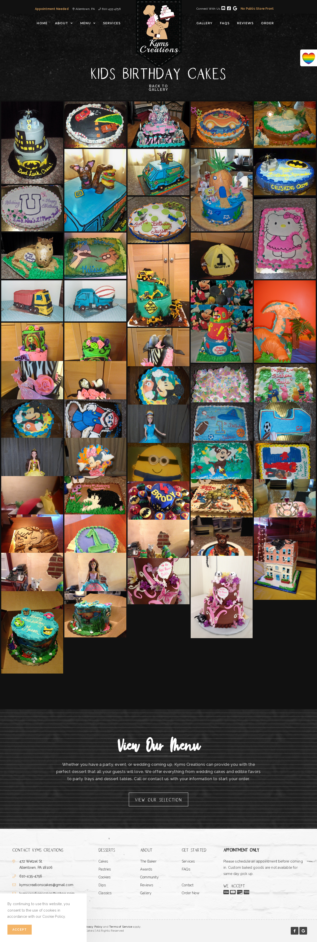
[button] (158, 799)
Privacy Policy (93, 926)
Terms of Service (120, 926)
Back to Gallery (158, 88)
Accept (19, 929)
